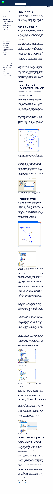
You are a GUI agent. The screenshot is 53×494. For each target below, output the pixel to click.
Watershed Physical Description (32, 6)
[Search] (20, 4)
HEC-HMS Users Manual (8, 4)
